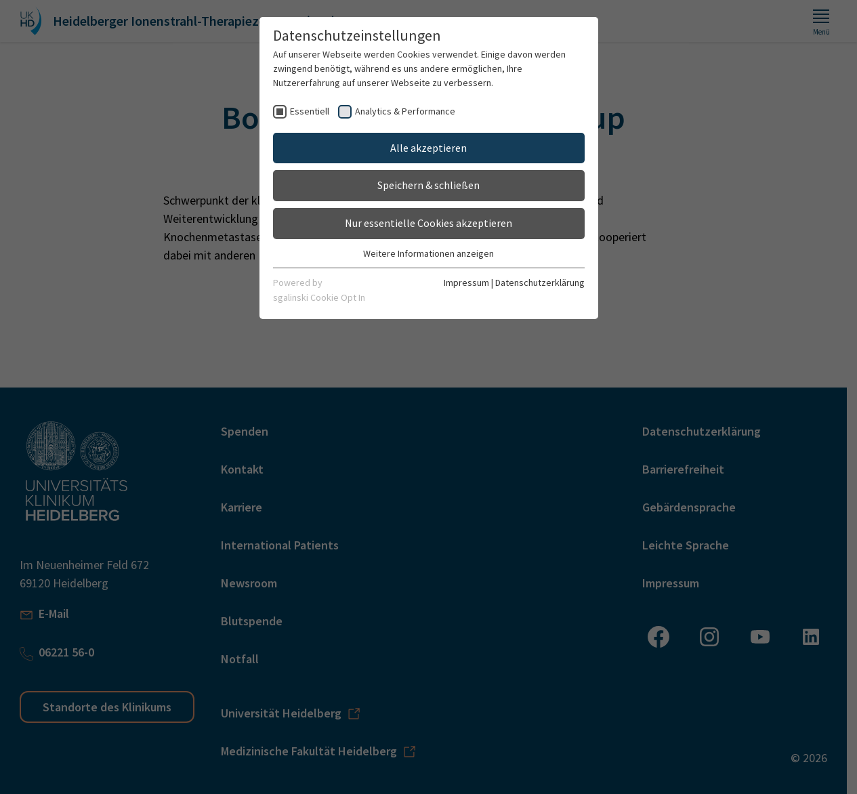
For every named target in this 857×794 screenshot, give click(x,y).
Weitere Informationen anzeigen (428, 253)
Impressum (466, 282)
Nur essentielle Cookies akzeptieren (428, 223)
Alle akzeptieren (428, 147)
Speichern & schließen (428, 185)
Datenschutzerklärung (540, 282)
